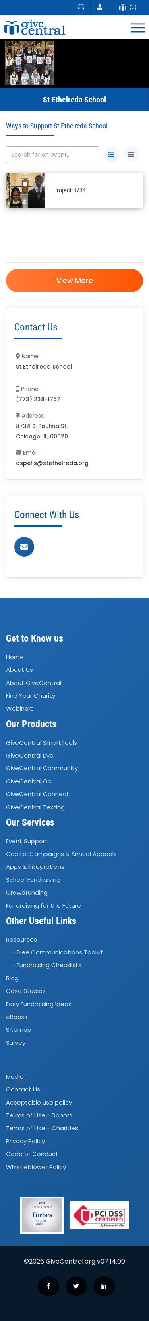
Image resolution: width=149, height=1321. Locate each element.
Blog (12, 978)
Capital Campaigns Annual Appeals (61, 854)
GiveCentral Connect (37, 794)
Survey (15, 1042)
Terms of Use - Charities (42, 1128)
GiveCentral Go (29, 781)
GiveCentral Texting (35, 807)
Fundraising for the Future (43, 905)
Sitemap (18, 1030)
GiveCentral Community (42, 768)
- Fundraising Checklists (46, 965)
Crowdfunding (27, 892)
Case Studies (26, 991)
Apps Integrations (35, 867)
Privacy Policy (25, 1141)
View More (74, 280)
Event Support (27, 841)
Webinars (20, 709)
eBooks (16, 1017)
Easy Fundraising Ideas (39, 1004)
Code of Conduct (32, 1154)
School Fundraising (33, 879)
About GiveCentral (33, 683)
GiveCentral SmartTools (41, 742)
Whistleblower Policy (36, 1167)
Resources (21, 939)
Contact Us (23, 1089)
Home (15, 657)
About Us (19, 670)
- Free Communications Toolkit (57, 952)
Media (15, 1076)
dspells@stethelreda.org (52, 463)
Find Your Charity (30, 695)
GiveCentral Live (30, 755)
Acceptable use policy (39, 1102)
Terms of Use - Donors (39, 1115)
